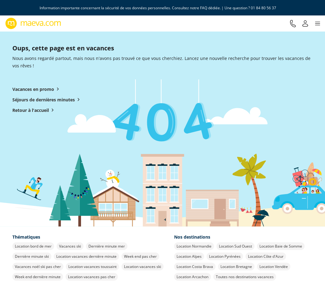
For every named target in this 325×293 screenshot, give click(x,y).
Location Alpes (189, 256)
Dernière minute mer (106, 246)
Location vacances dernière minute (86, 256)
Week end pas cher (140, 256)
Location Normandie (194, 246)
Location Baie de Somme (280, 246)
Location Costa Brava (195, 266)
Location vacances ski (142, 266)
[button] (317, 23)
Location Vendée (273, 266)
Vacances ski (70, 246)
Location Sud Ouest (235, 246)
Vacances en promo (37, 89)
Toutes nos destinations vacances (245, 276)
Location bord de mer (33, 246)
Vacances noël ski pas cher (38, 266)
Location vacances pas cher (91, 276)
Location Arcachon (192, 276)
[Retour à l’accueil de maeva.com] (33, 23)
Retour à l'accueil (34, 110)
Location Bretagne (236, 266)
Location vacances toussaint (92, 266)
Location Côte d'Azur (266, 256)
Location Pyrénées (225, 256)
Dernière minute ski (32, 256)
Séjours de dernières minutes (47, 99)
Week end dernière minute (38, 276)
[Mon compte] (305, 23)
